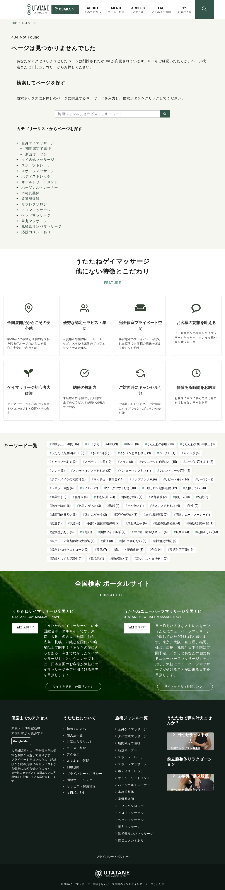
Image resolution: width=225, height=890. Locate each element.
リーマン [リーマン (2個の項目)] (205, 479)
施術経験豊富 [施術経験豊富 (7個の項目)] (156, 514)
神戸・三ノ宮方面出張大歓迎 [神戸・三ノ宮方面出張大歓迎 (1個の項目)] (72, 541)
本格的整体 (30, 193)
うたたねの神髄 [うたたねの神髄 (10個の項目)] (160, 444)
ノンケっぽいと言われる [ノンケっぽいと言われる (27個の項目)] (92, 470)
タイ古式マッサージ (37, 160)
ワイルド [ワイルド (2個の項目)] (90, 488)
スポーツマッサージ (37, 171)
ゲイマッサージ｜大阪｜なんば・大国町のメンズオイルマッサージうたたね (117, 884)
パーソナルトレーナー (39, 187)
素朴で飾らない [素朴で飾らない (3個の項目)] (133, 541)
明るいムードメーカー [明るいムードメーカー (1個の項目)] (193, 514)
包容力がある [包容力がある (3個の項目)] (90, 505)
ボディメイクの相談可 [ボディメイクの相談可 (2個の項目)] (68, 479)
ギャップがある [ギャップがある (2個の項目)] (64, 461)
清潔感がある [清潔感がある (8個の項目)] (62, 532)
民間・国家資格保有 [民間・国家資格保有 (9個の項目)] (103, 523)
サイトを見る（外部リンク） (73, 686)
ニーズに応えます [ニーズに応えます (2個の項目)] (199, 461)
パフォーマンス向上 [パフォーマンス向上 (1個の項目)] (135, 470)
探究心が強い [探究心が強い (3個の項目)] (126, 514)
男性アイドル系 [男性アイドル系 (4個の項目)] (112, 532)
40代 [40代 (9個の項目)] (112, 444)
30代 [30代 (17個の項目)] (93, 444)
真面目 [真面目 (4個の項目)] (182, 532)
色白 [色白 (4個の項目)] (156, 549)
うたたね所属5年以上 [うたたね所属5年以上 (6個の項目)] (67, 453)
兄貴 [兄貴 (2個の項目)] (203, 497)
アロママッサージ (36, 210)
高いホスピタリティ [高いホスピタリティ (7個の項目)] (151, 558)
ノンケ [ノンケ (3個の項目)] (58, 470)
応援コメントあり (36, 232)
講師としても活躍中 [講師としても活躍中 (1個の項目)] (66, 558)
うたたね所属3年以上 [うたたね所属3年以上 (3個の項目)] (198, 444)
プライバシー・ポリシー (112, 856)
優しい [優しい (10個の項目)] (182, 497)
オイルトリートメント (39, 182)
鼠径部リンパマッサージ (41, 226)
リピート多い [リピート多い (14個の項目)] (177, 479)
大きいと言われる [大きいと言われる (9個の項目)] (166, 505)
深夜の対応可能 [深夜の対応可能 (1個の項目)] (200, 523)
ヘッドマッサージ (36, 215)
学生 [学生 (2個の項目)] (193, 505)
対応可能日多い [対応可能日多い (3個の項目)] (64, 514)
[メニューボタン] (19, 9)
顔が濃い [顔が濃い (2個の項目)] (120, 558)
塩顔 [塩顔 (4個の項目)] (114, 505)
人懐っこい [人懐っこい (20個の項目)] (195, 488)
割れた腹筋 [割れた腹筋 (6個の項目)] (60, 505)
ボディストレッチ (36, 176)
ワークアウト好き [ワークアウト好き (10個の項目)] (121, 488)
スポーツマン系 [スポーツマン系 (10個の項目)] (98, 461)
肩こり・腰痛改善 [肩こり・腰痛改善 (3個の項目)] (129, 549)
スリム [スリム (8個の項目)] (126, 461)
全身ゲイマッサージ (37, 143)
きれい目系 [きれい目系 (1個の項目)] (101, 453)
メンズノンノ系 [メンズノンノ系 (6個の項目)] (144, 479)
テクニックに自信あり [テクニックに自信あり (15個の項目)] (159, 461)
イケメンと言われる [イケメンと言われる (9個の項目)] (135, 453)
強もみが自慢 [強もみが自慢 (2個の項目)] (96, 514)
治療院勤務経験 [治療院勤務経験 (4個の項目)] (167, 523)
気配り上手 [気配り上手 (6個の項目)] (137, 523)
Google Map (21, 741)
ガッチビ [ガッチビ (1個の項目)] (167, 453)
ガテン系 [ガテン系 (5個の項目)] (191, 453)
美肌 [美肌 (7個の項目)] (102, 549)
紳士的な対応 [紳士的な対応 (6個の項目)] (165, 541)
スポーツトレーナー (37, 165)
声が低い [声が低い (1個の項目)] (135, 505)
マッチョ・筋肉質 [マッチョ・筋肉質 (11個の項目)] (108, 479)
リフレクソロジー (36, 204)
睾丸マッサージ (34, 221)
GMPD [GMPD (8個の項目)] (132, 444)
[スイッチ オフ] (204, 9)
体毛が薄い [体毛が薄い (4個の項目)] (132, 497)
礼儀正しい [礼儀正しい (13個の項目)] (207, 532)
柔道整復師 (30, 198)
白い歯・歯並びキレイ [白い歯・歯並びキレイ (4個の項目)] (150, 532)
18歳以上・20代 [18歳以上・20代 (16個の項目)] (65, 444)
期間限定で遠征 (38, 148)
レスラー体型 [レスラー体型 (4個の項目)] (62, 488)
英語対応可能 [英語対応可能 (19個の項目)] (182, 549)
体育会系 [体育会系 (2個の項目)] (158, 497)
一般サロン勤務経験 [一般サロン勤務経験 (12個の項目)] (160, 488)
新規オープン (36, 154)
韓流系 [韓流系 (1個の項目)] (97, 558)
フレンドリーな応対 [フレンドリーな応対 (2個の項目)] (174, 470)
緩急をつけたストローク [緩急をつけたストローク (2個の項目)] (70, 549)
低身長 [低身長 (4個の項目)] (81, 497)
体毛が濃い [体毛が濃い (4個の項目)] (105, 497)
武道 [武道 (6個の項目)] (75, 523)
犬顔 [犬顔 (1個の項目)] (87, 532)
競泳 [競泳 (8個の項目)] (107, 541)
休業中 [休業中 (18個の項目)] (58, 497)
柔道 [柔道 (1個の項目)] (56, 523)
